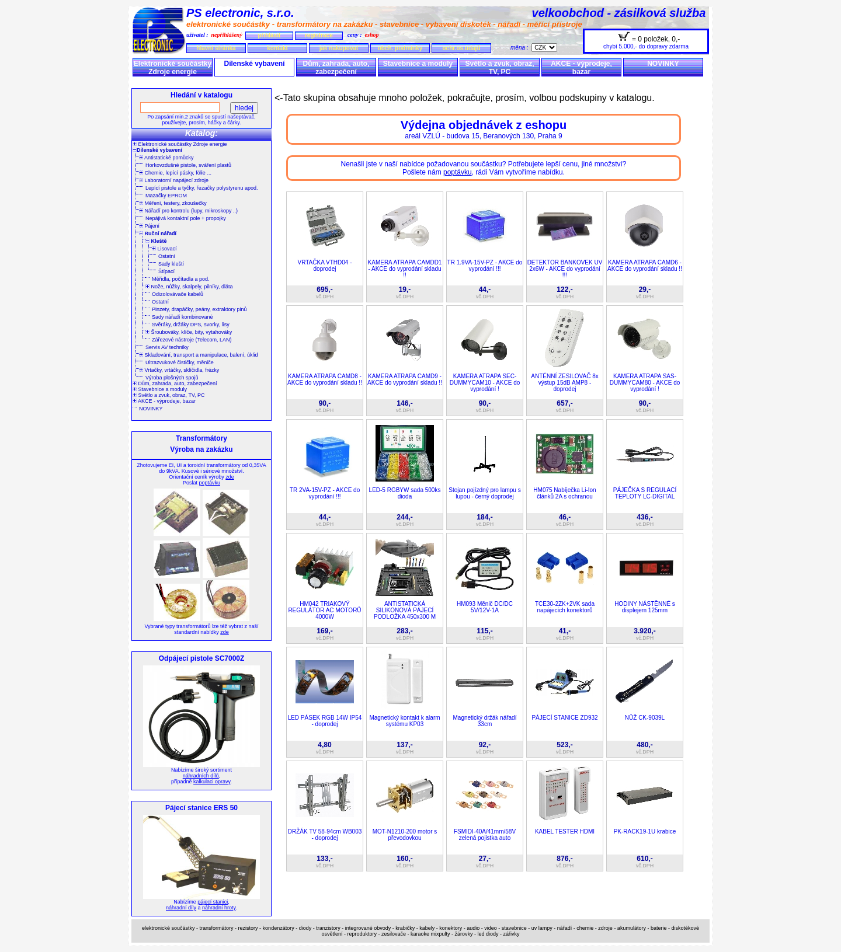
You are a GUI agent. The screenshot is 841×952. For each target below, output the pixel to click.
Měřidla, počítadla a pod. (181, 279)
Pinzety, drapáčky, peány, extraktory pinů (199, 309)
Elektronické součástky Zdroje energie (172, 68)
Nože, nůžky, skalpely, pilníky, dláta (189, 287)
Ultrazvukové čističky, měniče (179, 362)
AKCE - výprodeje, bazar (581, 68)
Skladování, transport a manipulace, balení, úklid (198, 355)
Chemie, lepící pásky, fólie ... (175, 173)
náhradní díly (181, 908)
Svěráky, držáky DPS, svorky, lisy (191, 324)
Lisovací (164, 249)
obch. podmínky (400, 48)
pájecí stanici (212, 902)
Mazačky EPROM (166, 195)
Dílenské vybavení (254, 64)
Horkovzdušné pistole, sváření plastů (188, 165)
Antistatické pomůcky (166, 158)
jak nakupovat (339, 48)
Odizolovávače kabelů (177, 294)
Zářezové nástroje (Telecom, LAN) (192, 340)
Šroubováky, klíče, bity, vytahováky (188, 332)
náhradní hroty (218, 908)
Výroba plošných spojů (172, 378)
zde (229, 477)
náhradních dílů (201, 776)
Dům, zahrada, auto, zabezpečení (336, 68)
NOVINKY (663, 64)
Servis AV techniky (167, 347)
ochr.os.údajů (461, 48)
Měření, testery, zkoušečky (173, 203)
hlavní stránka (215, 48)
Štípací (166, 271)
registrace (319, 35)
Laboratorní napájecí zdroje (173, 180)
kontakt (277, 48)
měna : (520, 47)
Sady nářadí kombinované (182, 317)
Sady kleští (171, 264)
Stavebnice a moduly (418, 64)
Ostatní (166, 256)
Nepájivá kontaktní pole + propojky (185, 218)
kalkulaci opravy (211, 781)
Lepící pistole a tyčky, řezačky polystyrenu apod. (201, 188)
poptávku (209, 483)
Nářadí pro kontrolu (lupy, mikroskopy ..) (188, 211)
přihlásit (269, 35)
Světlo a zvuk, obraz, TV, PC (499, 68)
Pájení (149, 226)
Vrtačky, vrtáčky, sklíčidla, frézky (179, 370)
